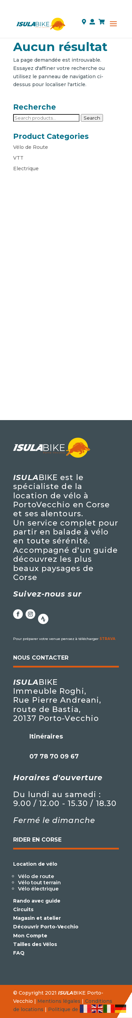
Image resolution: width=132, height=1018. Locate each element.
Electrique (26, 168)
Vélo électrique (38, 888)
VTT (18, 158)
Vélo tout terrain (39, 882)
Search (92, 118)
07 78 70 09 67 (54, 756)
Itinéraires (46, 736)
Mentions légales (59, 1001)
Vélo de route (36, 876)
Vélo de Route (30, 147)
